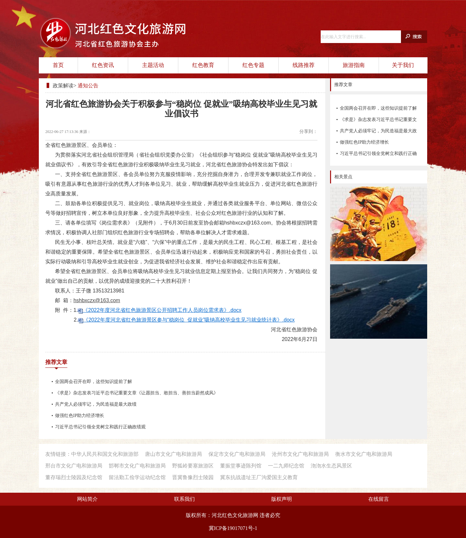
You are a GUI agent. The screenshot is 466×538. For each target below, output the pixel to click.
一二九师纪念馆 (286, 465)
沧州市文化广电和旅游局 (300, 454)
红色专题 (253, 65)
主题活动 (153, 65)
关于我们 (403, 65)
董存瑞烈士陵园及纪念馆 (73, 477)
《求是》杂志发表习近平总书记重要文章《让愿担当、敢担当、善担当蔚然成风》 (378, 121)
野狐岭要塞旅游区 (193, 465)
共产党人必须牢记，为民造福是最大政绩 (378, 132)
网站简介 (87, 499)
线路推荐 (304, 65)
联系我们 (184, 499)
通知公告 (88, 85)
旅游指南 (354, 65)
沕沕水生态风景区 (331, 465)
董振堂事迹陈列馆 (240, 465)
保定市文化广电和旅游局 (236, 454)
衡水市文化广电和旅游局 (363, 454)
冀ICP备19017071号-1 (233, 528)
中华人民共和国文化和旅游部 (105, 454)
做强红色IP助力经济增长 (364, 142)
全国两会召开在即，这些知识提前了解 (378, 108)
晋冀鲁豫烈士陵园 (193, 477)
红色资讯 (103, 65)
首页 (58, 65)
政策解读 (63, 85)
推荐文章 (56, 362)
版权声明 (281, 499)
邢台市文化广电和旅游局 (73, 465)
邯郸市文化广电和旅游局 (137, 465)
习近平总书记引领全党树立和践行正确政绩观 (378, 155)
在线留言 (378, 499)
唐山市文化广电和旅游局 (173, 454)
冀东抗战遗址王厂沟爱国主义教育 (259, 477)
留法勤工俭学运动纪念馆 (137, 477)
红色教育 (203, 65)
